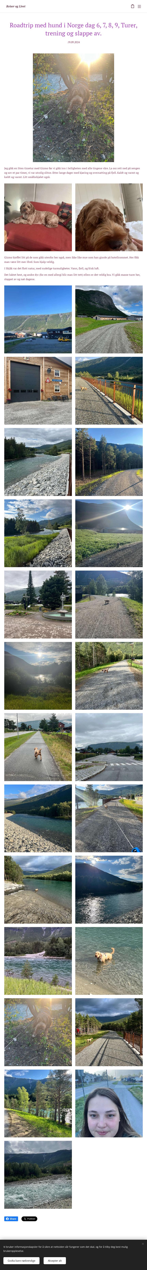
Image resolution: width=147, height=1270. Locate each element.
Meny (139, 6)
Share (11, 1218)
